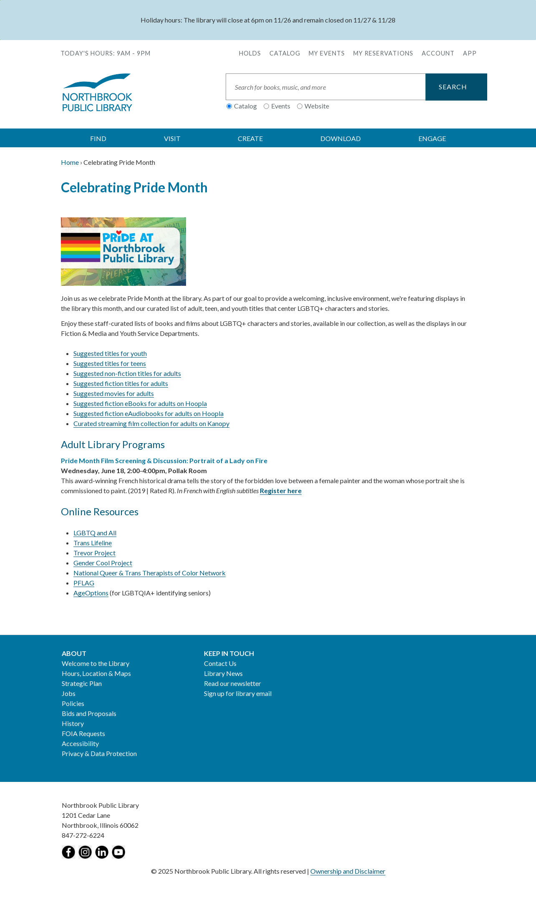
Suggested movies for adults (113, 393)
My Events (327, 53)
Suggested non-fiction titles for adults (127, 373)
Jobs (68, 693)
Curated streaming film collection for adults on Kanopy (151, 423)
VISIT (172, 138)
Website (316, 106)
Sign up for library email (238, 693)
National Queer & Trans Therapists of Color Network (149, 573)
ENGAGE (432, 138)
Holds (250, 53)
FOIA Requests (83, 733)
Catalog (284, 53)
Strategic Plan (82, 683)
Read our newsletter (232, 683)
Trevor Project (94, 553)
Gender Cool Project (102, 563)
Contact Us (220, 663)
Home (70, 162)
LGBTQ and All (94, 533)
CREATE (250, 138)
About (74, 653)
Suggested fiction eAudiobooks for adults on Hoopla (148, 413)
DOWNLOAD (340, 138)
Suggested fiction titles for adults (120, 383)
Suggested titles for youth (110, 353)
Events (280, 106)
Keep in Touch (229, 653)
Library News (223, 673)
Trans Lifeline (92, 543)
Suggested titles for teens (109, 363)
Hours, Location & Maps (96, 673)
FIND (98, 138)
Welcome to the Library (95, 663)
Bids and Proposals (89, 713)
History (73, 723)
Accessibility (80, 743)
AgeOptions (90, 593)
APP (470, 53)
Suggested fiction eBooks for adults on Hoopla (140, 403)
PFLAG (83, 583)
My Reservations (383, 53)
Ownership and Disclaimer (347, 871)
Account (438, 53)
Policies (73, 703)
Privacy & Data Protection (99, 753)
